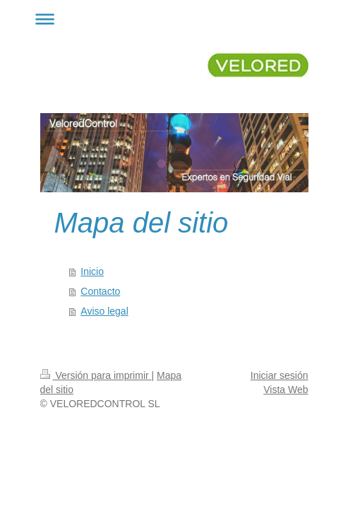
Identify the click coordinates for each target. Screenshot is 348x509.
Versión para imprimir (96, 375)
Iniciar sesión (279, 375)
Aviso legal (104, 311)
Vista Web (285, 389)
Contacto (100, 291)
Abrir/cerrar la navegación (174, 19)
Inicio (92, 271)
